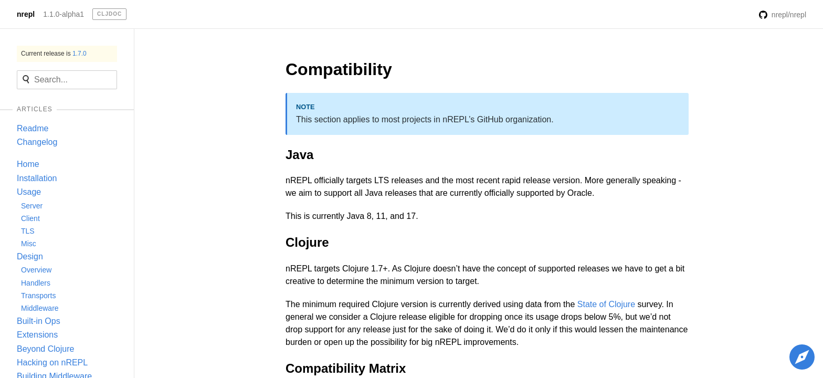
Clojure (307, 242)
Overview (36, 270)
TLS (28, 231)
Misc (28, 243)
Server (32, 206)
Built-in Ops (38, 321)
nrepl (26, 14)
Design (30, 256)
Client (30, 218)
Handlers (35, 283)
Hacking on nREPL (52, 362)
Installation (37, 178)
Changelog (37, 142)
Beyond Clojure (45, 348)
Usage (29, 191)
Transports (38, 295)
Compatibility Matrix (346, 368)
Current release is (54, 53)
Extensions (37, 334)
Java (299, 155)
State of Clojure (606, 304)
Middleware (40, 308)
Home (28, 164)
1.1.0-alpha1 (63, 14)
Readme (32, 128)
